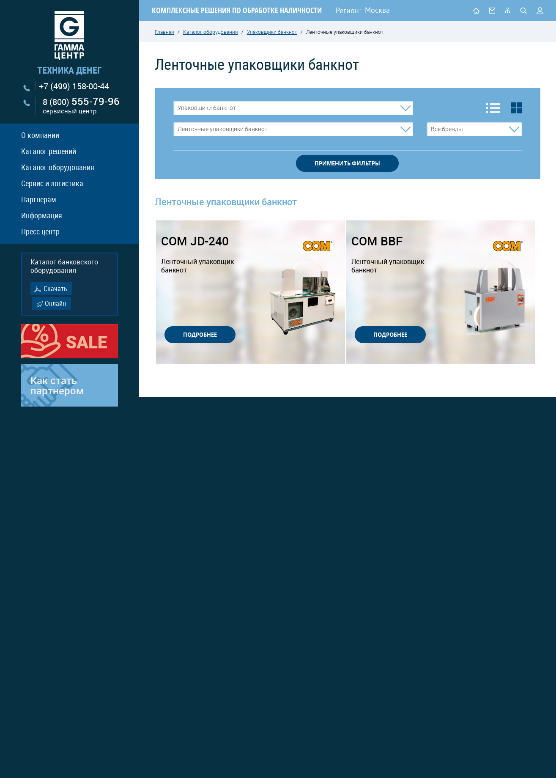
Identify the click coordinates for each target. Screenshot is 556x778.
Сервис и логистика (52, 183)
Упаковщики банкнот (272, 31)
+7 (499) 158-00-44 (74, 86)
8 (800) (81, 106)
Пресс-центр (40, 231)
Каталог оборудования (57, 167)
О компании (40, 135)
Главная (164, 31)
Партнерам (38, 199)
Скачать (55, 288)
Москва (377, 10)
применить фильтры (347, 163)
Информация (41, 215)
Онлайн (55, 303)
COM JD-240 (201, 254)
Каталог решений (48, 151)
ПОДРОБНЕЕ (200, 334)
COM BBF (392, 254)
